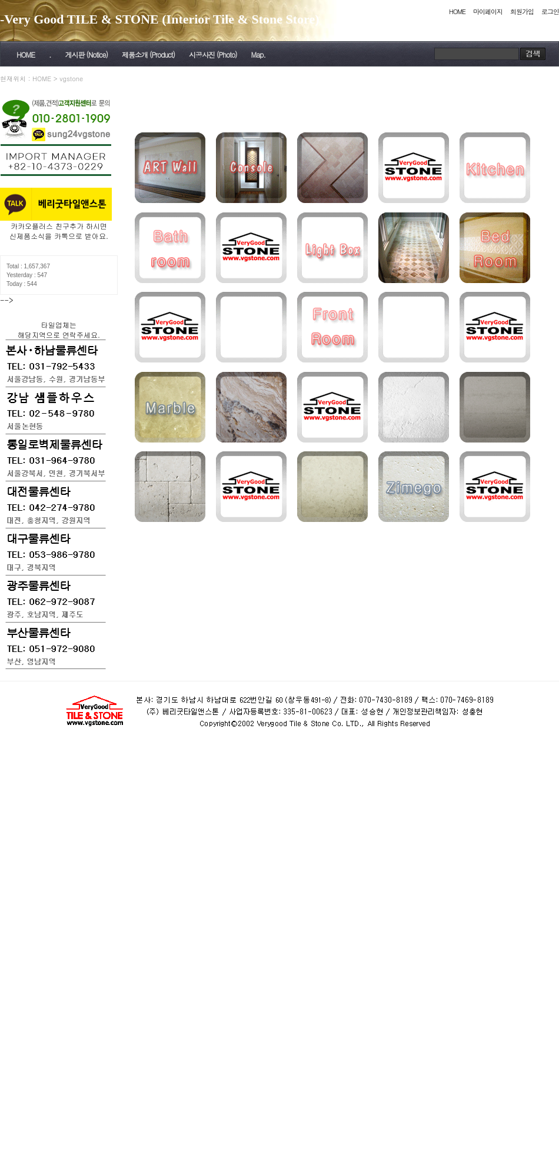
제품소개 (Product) (148, 54)
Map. (258, 54)
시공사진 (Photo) (213, 54)
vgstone (71, 78)
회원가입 (522, 11)
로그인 (550, 11)
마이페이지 (488, 11)
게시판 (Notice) (86, 54)
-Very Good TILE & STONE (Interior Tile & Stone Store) (160, 19)
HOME (457, 11)
